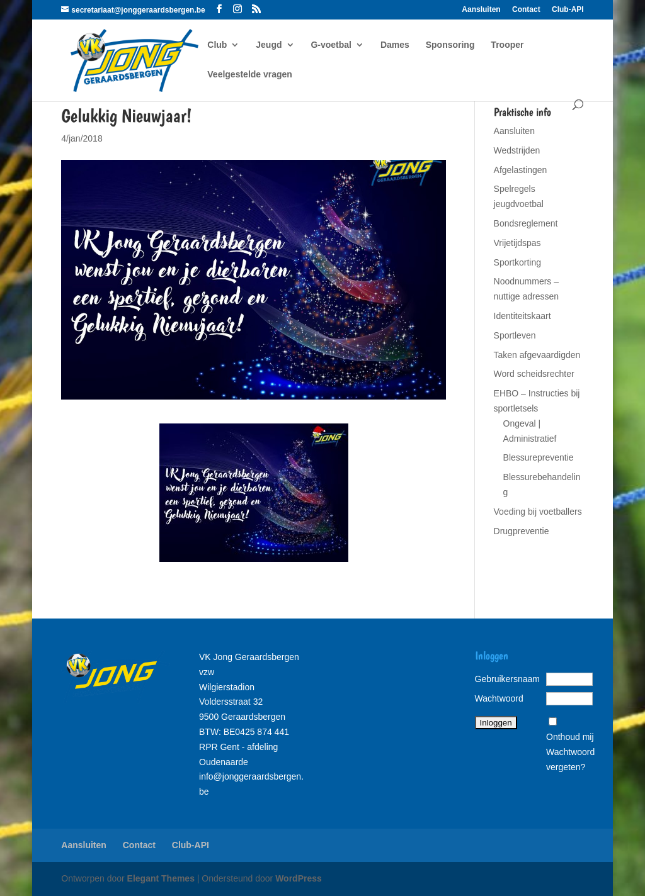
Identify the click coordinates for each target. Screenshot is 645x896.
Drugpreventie (521, 531)
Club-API (568, 10)
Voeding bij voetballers (538, 512)
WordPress (298, 878)
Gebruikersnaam (507, 679)
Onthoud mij (569, 737)
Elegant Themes (161, 878)
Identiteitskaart (522, 316)
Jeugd (269, 45)
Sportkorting (517, 262)
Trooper (507, 45)
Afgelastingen (520, 170)
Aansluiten (481, 10)
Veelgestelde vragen (249, 74)
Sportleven (515, 335)
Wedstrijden (517, 150)
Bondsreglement (526, 223)
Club (217, 45)
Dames (394, 45)
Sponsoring (450, 45)
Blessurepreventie (538, 457)
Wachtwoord (499, 698)
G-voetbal (331, 45)
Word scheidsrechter (534, 374)
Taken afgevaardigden (537, 355)
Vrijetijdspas (517, 243)
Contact (526, 10)
